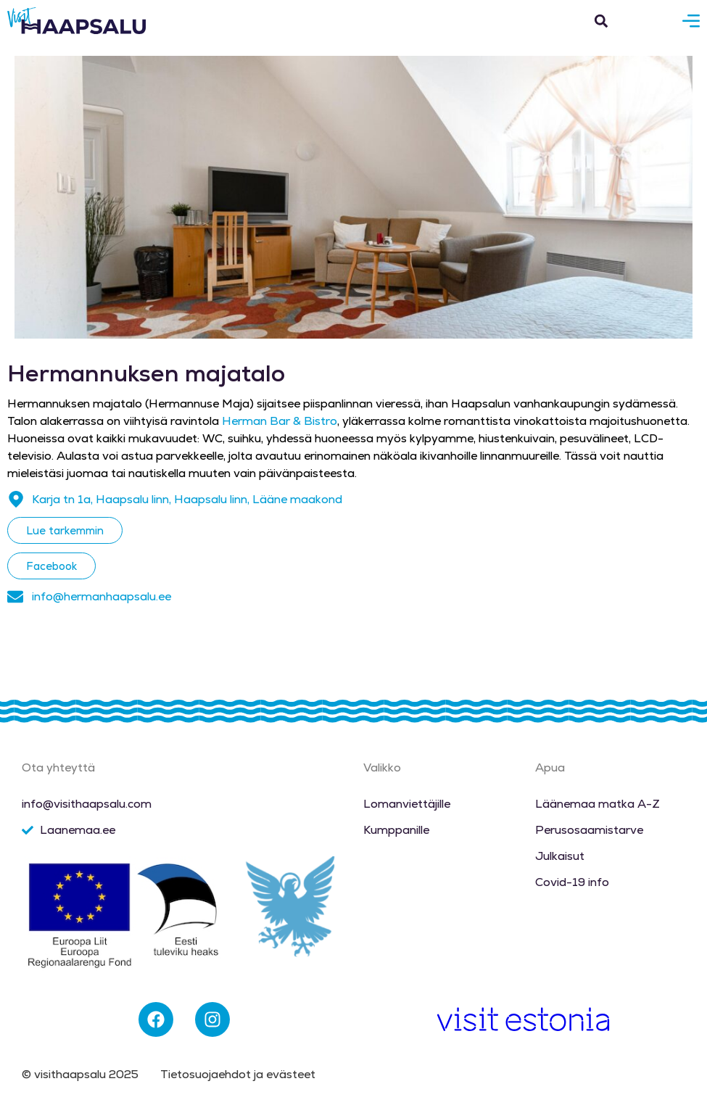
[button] (601, 21)
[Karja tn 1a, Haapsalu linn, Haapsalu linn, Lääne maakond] (16, 499)
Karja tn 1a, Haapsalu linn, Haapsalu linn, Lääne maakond (187, 499)
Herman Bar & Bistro (279, 421)
